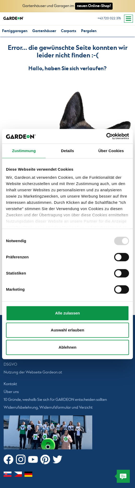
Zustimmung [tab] (24, 150)
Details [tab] (67, 150)
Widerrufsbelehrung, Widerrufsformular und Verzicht (48, 407)
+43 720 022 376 (109, 18)
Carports (68, 30)
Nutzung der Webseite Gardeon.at (33, 372)
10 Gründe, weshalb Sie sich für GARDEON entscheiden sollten (55, 399)
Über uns (11, 392)
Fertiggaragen (14, 30)
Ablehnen (67, 347)
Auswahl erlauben (67, 330)
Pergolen (88, 30)
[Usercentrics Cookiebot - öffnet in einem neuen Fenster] (106, 136)
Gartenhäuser (44, 30)
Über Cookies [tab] (111, 150)
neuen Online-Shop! (94, 5)
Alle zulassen (67, 313)
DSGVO (10, 364)
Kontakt (10, 384)
